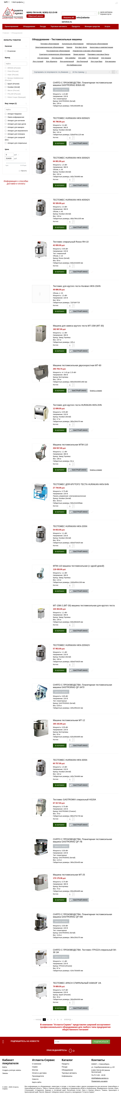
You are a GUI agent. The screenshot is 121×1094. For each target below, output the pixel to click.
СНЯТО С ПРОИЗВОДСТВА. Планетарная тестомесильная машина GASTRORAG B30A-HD (82, 84)
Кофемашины (67, 1076)
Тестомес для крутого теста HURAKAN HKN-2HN (77, 405)
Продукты (76, 26)
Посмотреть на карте (99, 1082)
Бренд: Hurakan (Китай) (62, 130)
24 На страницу (79, 72)
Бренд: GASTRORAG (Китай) (64, 101)
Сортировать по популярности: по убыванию (52, 72)
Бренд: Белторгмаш (60, 377)
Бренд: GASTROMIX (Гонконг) (64, 812)
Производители (38, 1076)
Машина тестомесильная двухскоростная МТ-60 (77, 366)
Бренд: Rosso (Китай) (61, 258)
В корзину (59, 144)
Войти (4, 1067)
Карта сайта (36, 1083)
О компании (36, 1064)
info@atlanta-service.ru (99, 1078)
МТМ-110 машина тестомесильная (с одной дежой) (78, 566)
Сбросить (24, 171)
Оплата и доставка (39, 1073)
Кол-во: (55, 138)
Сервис (35, 1067)
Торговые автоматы (59, 26)
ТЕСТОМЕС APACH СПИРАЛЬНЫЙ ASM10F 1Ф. (77, 983)
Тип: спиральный (59, 254)
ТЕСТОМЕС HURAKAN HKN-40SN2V (71, 200)
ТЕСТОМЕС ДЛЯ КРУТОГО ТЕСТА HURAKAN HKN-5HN (81, 484)
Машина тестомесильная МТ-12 (69, 721)
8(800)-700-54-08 (33, 12)
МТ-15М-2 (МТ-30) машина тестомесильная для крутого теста (84, 606)
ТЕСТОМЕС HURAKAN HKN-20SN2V (71, 645)
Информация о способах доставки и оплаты (16, 182)
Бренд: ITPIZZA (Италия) (62, 966)
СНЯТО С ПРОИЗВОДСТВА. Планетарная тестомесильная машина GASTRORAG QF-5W (82, 916)
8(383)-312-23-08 (50, 12)
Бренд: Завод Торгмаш (61, 338)
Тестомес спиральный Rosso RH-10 (71, 242)
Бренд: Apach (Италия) (62, 995)
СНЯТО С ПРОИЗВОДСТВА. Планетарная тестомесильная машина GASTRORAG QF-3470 (82, 686)
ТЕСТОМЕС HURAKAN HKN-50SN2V (71, 118)
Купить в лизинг (96, 391)
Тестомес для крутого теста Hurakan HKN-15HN (76, 286)
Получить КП (68, 18)
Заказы (5, 1074)
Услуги (107, 26)
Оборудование (29, 26)
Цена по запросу (61, 90)
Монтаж (35, 1070)
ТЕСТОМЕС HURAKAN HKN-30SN (70, 760)
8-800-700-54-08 (97, 1070)
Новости (35, 1079)
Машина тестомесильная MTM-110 (70, 445)
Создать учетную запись (11, 1070)
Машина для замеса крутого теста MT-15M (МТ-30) (78, 326)
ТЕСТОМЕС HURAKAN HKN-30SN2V (71, 158)
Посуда (43, 26)
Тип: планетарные (60, 99)
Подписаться (101, 1042)
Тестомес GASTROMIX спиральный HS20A (74, 800)
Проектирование (11, 26)
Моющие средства (92, 26)
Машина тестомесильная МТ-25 (69, 875)
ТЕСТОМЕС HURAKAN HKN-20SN (70, 526)
